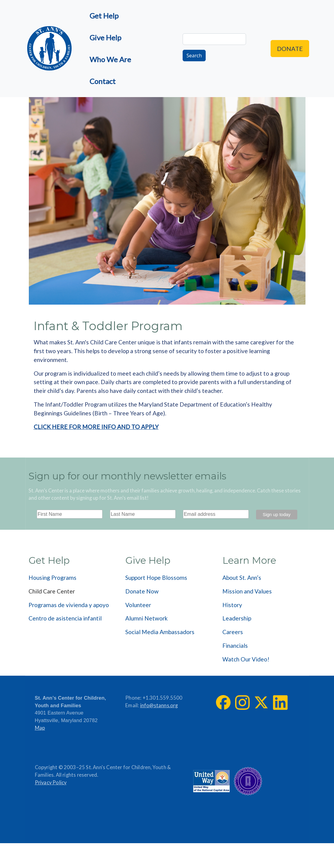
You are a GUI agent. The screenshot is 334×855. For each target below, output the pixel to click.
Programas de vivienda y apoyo (69, 604)
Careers (232, 631)
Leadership (236, 618)
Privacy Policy (51, 782)
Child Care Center (52, 591)
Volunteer (138, 604)
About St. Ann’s (241, 577)
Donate (290, 48)
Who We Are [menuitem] (110, 59)
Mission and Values (247, 591)
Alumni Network (146, 618)
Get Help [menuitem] (104, 15)
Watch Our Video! (245, 659)
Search (194, 55)
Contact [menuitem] (102, 81)
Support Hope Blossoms (156, 577)
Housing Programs (52, 577)
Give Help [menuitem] (105, 37)
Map (40, 728)
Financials (235, 645)
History (232, 604)
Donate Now (142, 591)
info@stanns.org (159, 705)
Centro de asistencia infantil (65, 618)
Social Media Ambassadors (159, 631)
